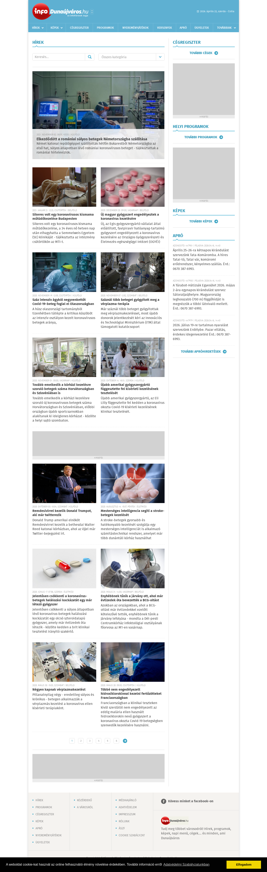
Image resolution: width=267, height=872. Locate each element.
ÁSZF (122, 828)
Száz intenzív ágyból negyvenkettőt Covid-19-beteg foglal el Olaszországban (63, 302)
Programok (105, 28)
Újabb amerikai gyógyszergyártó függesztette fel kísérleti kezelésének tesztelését (129, 389)
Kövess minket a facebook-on (190, 801)
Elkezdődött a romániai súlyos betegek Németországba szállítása (92, 139)
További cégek (201, 53)
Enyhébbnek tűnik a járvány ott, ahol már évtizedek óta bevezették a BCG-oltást (132, 598)
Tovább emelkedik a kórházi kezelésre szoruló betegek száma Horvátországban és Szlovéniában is (63, 389)
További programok (200, 137)
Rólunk (124, 821)
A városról (85, 807)
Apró (183, 28)
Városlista (92, 11)
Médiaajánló (127, 800)
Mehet (89, 57)
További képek (200, 221)
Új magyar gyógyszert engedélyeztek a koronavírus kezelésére (130, 216)
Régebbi (125, 740)
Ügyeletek (202, 28)
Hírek (36, 28)
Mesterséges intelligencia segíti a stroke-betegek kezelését (132, 513)
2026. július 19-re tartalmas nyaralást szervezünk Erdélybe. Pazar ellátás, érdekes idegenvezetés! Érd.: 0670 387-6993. (202, 332)
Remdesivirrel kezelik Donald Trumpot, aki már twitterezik (62, 513)
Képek (55, 28)
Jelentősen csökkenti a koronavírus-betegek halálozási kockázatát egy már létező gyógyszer (62, 600)
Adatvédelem (128, 807)
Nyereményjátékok (135, 28)
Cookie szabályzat (132, 835)
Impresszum (127, 814)
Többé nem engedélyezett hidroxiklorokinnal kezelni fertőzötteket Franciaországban (131, 694)
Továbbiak (224, 28)
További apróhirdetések (201, 351)
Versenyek (164, 28)
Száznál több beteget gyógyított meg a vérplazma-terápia (130, 302)
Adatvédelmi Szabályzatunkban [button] (186, 864)
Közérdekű (84, 800)
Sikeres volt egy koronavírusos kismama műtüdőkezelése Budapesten (63, 216)
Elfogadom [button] (244, 864)
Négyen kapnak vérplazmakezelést (58, 689)
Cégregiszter (79, 28)
